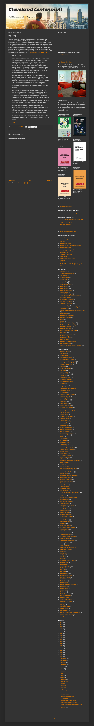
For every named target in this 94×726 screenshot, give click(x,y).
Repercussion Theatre (65, 534)
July (62, 669)
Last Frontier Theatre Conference (68, 475)
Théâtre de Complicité (65, 593)
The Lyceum (63, 571)
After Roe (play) (64, 275)
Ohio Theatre (63, 496)
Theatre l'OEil (63, 590)
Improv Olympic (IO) (65, 457)
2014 (61, 648)
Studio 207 (62, 558)
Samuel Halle (37, 129)
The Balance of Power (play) (67, 315)
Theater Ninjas (63, 581)
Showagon (62, 551)
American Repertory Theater (67, 359)
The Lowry (62, 569)
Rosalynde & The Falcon (66, 254)
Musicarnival (63, 483)
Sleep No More (63, 553)
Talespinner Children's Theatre (68, 560)
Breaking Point (63, 279)
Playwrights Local (64, 512)
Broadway (62, 383)
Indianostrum (63, 459)
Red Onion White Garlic (66, 301)
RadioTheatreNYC (64, 529)
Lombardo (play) (64, 292)
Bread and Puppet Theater (66, 381)
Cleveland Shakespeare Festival (68, 411)
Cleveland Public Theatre (66, 407)
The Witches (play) (64, 336)
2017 (61, 641)
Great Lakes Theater (65, 446)
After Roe (62, 241)
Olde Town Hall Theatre (66, 501)
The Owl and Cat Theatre (66, 575)
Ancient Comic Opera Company (68, 361)
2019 (61, 637)
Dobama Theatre (64, 420)
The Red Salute (65, 694)
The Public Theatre (64, 579)
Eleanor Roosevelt (25, 129)
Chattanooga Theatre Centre (67, 398)
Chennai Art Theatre (65, 400)
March (63, 677)
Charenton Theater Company (67, 394)
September (64, 664)
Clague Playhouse (64, 403)
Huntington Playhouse (65, 455)
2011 (61, 654)
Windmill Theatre (64, 608)
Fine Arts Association (65, 431)
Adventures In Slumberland (67, 240)
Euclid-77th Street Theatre (66, 427)
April (62, 675)
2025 (61, 624)
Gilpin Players (63, 440)
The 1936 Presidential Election (69, 702)
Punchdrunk (63, 523)
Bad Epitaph (63, 366)
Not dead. (63, 685)
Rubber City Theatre (65, 542)
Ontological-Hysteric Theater (67, 505)
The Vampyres (63, 332)
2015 (61, 646)
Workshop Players (64, 610)
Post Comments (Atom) (22, 183)
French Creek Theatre (65, 435)
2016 (61, 643)
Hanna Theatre (63, 453)
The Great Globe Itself (65, 247)
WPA (41, 129)
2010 (61, 656)
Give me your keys (64, 442)
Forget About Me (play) (65, 284)
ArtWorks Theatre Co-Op (66, 364)
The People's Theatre (65, 577)
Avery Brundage (65, 681)
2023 (61, 629)
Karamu (62, 464)
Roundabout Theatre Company (68, 536)
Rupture (62, 544)
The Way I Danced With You (67, 334)
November (64, 660)
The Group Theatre (64, 568)
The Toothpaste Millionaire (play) (68, 330)
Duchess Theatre (64, 424)
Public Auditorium (64, 520)
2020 (61, 635)
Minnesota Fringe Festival (66, 481)
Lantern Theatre (64, 473)
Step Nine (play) (64, 313)
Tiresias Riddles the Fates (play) (68, 341)
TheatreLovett (63, 592)
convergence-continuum (66, 616)
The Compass (63, 564)
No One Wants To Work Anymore (68, 249)
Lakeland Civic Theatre (66, 470)
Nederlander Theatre (65, 488)
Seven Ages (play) (64, 308)
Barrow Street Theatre (65, 368)
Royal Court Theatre (65, 538)
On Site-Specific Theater (65, 62)
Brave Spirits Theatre (65, 379)
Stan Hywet (63, 555)
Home (30, 180)
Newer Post (12, 180)
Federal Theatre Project (66, 429)
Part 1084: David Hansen (66, 206)
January (63, 707)
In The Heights (65, 689)
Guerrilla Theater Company (67, 449)
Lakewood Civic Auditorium (67, 472)
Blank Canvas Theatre (65, 374)
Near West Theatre (64, 486)
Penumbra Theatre (64, 508)
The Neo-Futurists (64, 573)
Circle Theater (63, 401)
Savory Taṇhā (63, 256)
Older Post (49, 180)
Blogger (54, 718)
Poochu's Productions (65, 514)
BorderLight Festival (65, 377)
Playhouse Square (64, 510)
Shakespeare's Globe (65, 549)
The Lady (62, 321)
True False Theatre (64, 597)
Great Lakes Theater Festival (67, 448)
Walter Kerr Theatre (65, 606)
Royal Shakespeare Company (67, 540)
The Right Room (64, 252)
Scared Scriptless (64, 545)
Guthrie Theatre (64, 451)
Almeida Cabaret (64, 355)
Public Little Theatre (65, 521)
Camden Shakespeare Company (68, 388)
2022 (61, 631)
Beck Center (63, 370)
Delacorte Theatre (64, 418)
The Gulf (62, 319)
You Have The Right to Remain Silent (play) (71, 345)
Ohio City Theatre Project (66, 494)
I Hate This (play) (64, 288)
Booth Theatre (63, 375)
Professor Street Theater (66, 518)
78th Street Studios (65, 351)
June (62, 671)
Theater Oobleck (64, 582)
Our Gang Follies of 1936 (67, 696)
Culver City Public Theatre (66, 416)
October (63, 662)
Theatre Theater (64, 588)
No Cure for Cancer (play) (66, 294)
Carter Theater (63, 392)
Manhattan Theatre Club (66, 479)
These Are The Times (65, 337)
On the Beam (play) (65, 297)
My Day (31, 129)
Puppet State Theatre (65, 525)
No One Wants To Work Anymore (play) (70, 295)
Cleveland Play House (65, 405)
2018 (61, 639)
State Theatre (63, 556)
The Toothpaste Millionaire (66, 262)
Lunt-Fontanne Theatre (66, 477)
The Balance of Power (65, 243)
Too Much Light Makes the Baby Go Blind (71, 704)
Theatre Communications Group (68, 584)
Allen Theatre (63, 353)
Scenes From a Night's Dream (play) (69, 307)
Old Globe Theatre (64, 499)
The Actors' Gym (64, 562)
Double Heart (63, 283)
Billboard (63, 687)
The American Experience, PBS (38, 52)
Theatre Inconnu (64, 586)
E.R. (14, 122)
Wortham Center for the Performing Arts (70, 612)
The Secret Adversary (65, 224)
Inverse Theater (64, 462)
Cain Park (62, 387)
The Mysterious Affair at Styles (68, 231)
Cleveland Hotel (16, 129)
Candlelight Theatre (65, 390)
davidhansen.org (64, 54)
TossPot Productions (65, 595)
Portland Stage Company (66, 516)
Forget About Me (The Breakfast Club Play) (71, 245)
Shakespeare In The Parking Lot (68, 547)
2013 (61, 650)
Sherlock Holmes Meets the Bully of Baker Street (72, 213)
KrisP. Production (64, 466)
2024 (61, 626)
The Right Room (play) (65, 326)
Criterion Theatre (64, 414)
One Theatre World (64, 503)
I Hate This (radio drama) (66, 290)
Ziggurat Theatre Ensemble (67, 614)
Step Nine (62, 260)
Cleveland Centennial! (35, 9)
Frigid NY (62, 436)
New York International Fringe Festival (69, 492)
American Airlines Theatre (66, 357)
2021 (61, 633)
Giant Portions (63, 438)
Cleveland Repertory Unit (66, 409)
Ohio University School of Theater (68, 497)
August (63, 666)
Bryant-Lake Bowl (64, 385)
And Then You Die (64, 277)
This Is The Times (64, 339)
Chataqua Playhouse (65, 396)
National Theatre (64, 484)
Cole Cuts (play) (64, 281)
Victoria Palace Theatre (66, 603)
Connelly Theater (64, 412)
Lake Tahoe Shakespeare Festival (68, 468)
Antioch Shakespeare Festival (67, 363)
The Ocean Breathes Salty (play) (68, 324)
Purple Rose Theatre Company (68, 527)
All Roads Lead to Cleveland (68, 692)
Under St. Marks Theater (66, 599)
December (64, 658)
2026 (61, 622)
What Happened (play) (65, 343)
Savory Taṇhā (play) (65, 305)
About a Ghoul (63, 238)
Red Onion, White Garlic (66, 222)
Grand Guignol (63, 444)
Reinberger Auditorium (65, 532)
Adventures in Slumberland (67, 273)
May (62, 673)
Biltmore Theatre (64, 372)
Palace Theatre (63, 507)
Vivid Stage (63, 605)
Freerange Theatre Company (67, 433)
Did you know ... (65, 698)
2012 (61, 652)
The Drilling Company (65, 566)
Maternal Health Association (68, 700)
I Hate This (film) (64, 286)
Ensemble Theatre (64, 425)
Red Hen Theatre (64, 531)
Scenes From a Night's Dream (67, 258)
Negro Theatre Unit (65, 490)
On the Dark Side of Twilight (67, 251)
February (63, 679)
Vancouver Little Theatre (66, 601)
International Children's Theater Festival (70, 460)
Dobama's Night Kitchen (66, 422)
